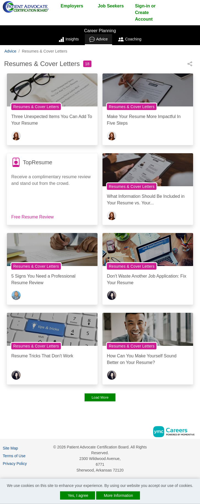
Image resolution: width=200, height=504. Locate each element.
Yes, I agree (78, 495)
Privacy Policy (15, 463)
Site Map (10, 448)
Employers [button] (72, 6)
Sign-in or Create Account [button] (145, 12)
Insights (69, 39)
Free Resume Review (32, 217)
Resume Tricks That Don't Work (42, 356)
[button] (190, 63)
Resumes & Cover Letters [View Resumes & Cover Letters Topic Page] (36, 107)
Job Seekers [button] (111, 6)
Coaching (129, 39)
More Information (118, 495)
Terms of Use (14, 456)
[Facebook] (195, 449)
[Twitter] (195, 458)
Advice (98, 39)
